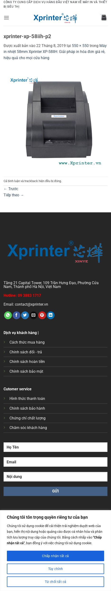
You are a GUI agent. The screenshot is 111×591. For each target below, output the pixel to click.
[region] (55, 550)
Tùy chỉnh (55, 569)
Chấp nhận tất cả (55, 556)
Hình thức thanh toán (27, 398)
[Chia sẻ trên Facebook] (16, 315)
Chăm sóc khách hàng (28, 427)
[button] (6, 17)
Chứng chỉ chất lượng (27, 418)
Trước (11, 189)
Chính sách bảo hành (27, 408)
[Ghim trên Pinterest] (42, 315)
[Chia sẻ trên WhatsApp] (8, 315)
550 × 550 (80, 45)
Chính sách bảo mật (26, 371)
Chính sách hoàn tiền (27, 361)
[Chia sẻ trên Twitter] (25, 315)
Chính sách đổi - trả (25, 352)
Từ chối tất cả (55, 582)
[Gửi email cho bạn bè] (33, 315)
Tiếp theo (14, 195)
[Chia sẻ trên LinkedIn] (51, 315)
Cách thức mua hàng (27, 342)
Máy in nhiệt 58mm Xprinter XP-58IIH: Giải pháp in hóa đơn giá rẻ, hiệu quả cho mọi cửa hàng (55, 51)
